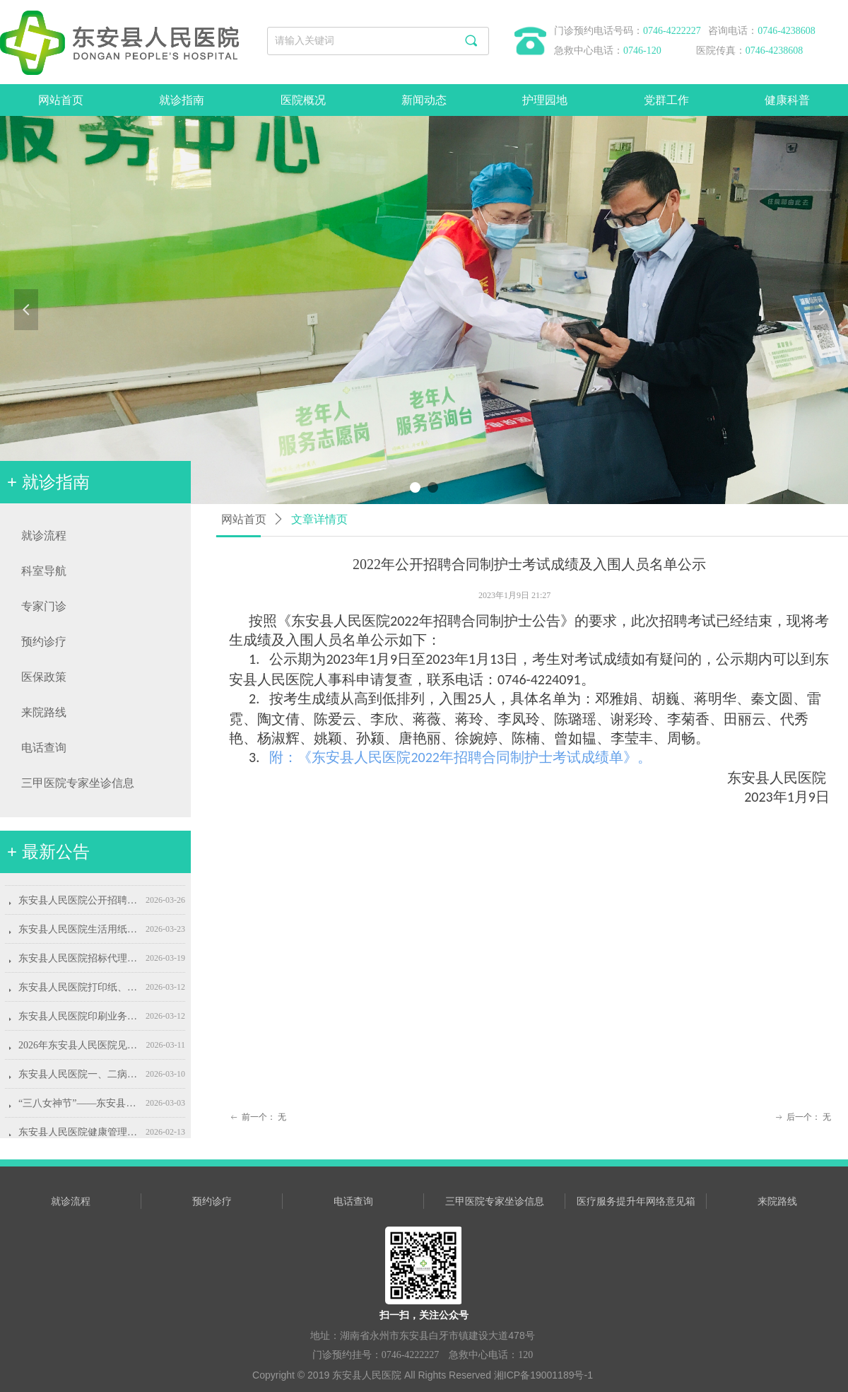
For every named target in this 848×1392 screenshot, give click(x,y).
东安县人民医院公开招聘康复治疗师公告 (79, 904)
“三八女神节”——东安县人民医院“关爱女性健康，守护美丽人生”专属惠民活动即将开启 (79, 1107)
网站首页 (243, 519)
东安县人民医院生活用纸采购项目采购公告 (79, 933)
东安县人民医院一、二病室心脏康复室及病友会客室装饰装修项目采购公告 (79, 1078)
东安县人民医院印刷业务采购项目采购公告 (79, 1020)
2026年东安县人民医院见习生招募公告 (79, 1049)
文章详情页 (319, 519)
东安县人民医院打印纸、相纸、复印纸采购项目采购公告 (79, 991)
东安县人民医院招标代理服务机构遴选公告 (79, 962)
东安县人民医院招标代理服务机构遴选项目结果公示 (79, 875)
